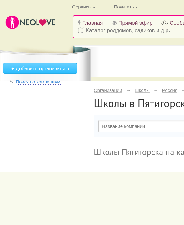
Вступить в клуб (122, 41)
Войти (64, 41)
